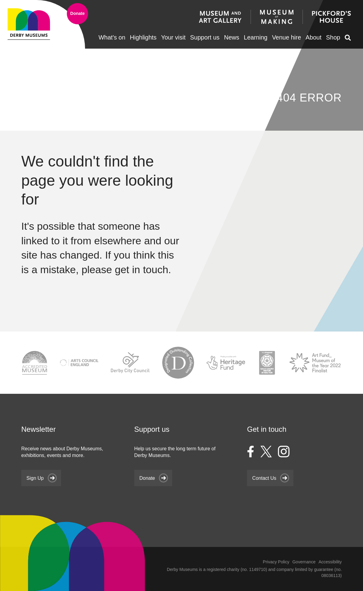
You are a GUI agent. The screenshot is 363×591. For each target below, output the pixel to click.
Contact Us (264, 477)
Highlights (143, 37)
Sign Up (35, 477)
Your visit (173, 37)
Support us (205, 37)
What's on (111, 37)
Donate (77, 13)
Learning (256, 37)
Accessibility (330, 561)
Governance (303, 561)
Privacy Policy (276, 561)
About (313, 37)
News (231, 37)
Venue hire (286, 37)
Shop (333, 37)
